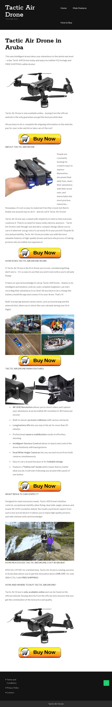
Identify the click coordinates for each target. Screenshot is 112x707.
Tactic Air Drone (20, 11)
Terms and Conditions (12, 681)
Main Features (80, 8)
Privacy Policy (13, 688)
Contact (10, 692)
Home (64, 8)
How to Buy (66, 22)
